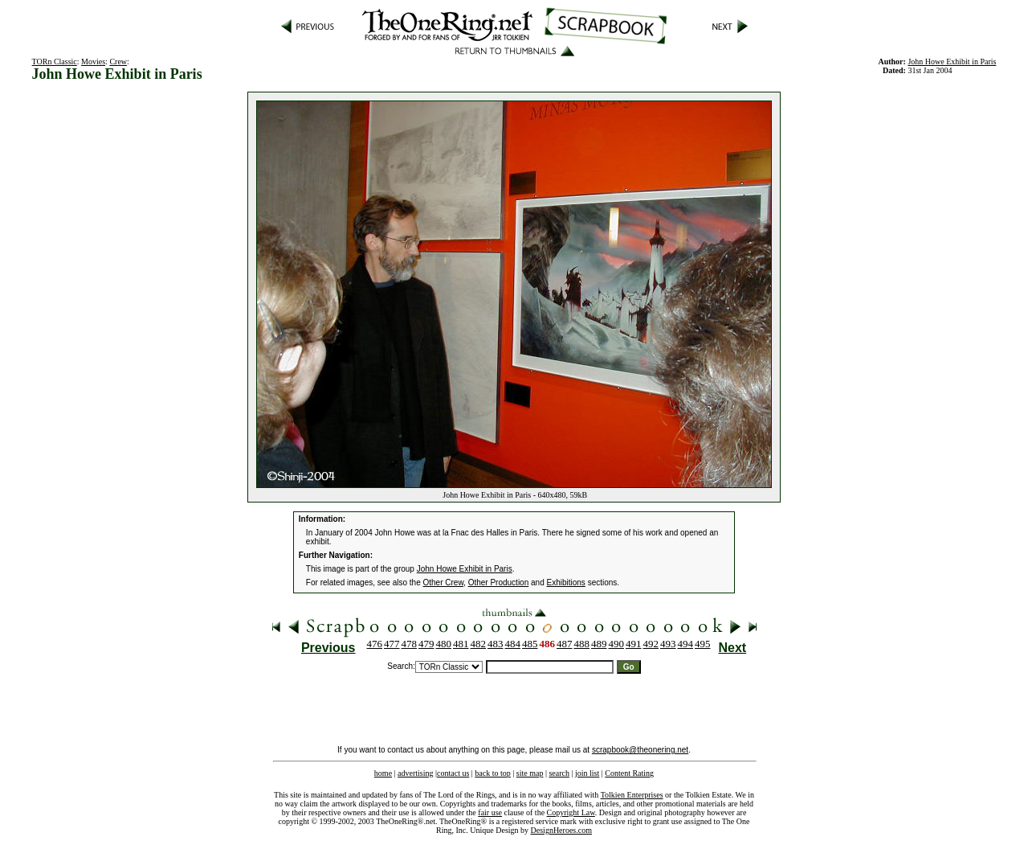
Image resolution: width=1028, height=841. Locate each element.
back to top (492, 773)
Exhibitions (566, 582)
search (559, 773)
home (383, 773)
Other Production (498, 582)
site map (530, 773)
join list (587, 773)
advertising (415, 773)
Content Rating (629, 773)
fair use (490, 812)
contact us (453, 773)
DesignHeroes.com (561, 830)
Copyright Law (571, 812)
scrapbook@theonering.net (640, 749)
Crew (118, 61)
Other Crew (443, 582)
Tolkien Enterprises (632, 794)
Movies (93, 61)
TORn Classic (54, 61)
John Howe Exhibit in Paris (952, 61)
